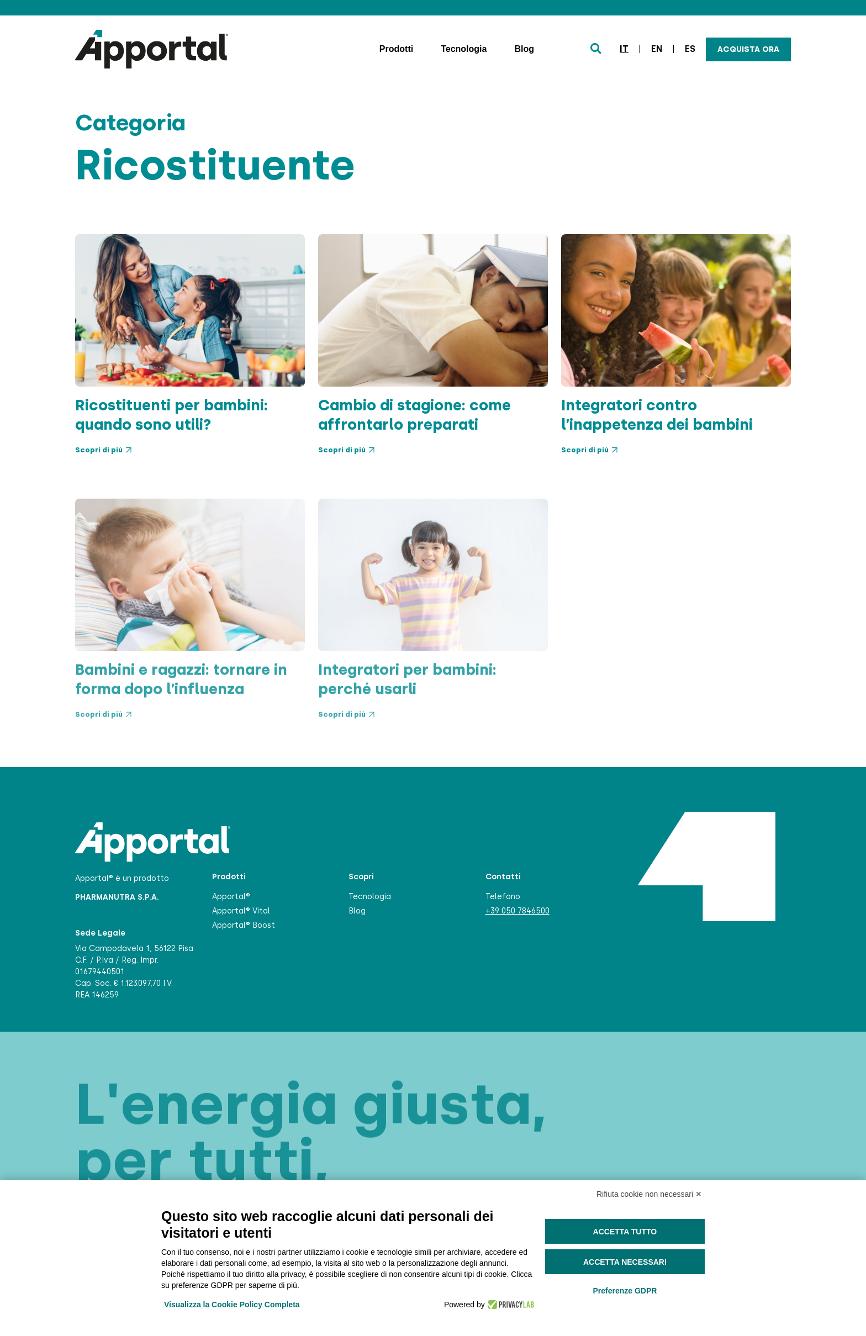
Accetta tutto (625, 1231)
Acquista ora (748, 49)
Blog (524, 49)
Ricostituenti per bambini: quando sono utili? (171, 415)
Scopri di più (103, 450)
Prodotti (396, 49)
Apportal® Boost (243, 925)
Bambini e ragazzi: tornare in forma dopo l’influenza (181, 722)
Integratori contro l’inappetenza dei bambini (657, 415)
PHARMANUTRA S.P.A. (117, 897)
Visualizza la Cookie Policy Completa (232, 1304)
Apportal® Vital (241, 911)
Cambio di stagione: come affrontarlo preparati (414, 415)
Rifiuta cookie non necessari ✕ (649, 1194)
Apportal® (231, 896)
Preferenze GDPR (625, 1290)
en (656, 49)
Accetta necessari (625, 1262)
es (690, 49)
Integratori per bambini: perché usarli (407, 722)
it (624, 49)
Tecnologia (464, 49)
